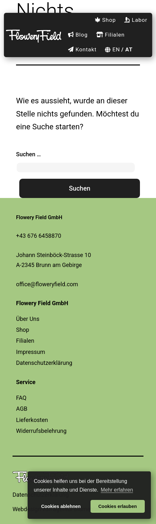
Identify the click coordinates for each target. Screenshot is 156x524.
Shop (105, 20)
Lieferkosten (32, 420)
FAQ (21, 397)
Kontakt (82, 49)
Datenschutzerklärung (44, 362)
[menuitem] (111, 49)
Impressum (30, 351)
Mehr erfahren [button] (117, 490)
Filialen (110, 34)
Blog (78, 34)
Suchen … (28, 154)
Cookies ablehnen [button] (61, 506)
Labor (135, 20)
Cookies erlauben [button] (117, 506)
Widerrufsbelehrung (41, 430)
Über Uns (27, 318)
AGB (21, 408)
